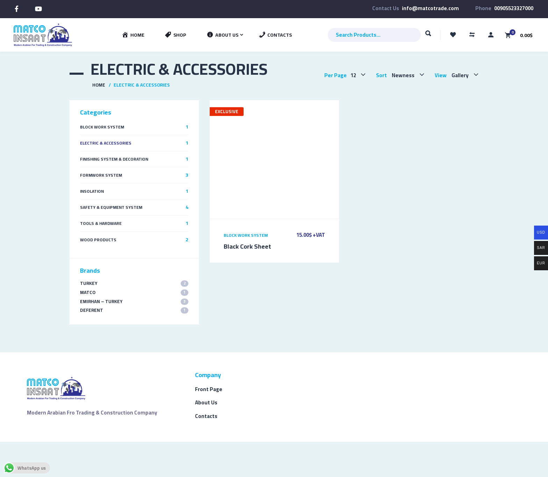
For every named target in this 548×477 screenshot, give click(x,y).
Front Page (208, 389)
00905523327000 (513, 8)
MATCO (134, 292)
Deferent (134, 310)
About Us (206, 402)
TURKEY (134, 283)
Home (98, 85)
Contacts (206, 416)
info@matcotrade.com (430, 8)
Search (428, 37)
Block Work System (246, 235)
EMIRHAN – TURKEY (134, 301)
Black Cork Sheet (247, 246)
